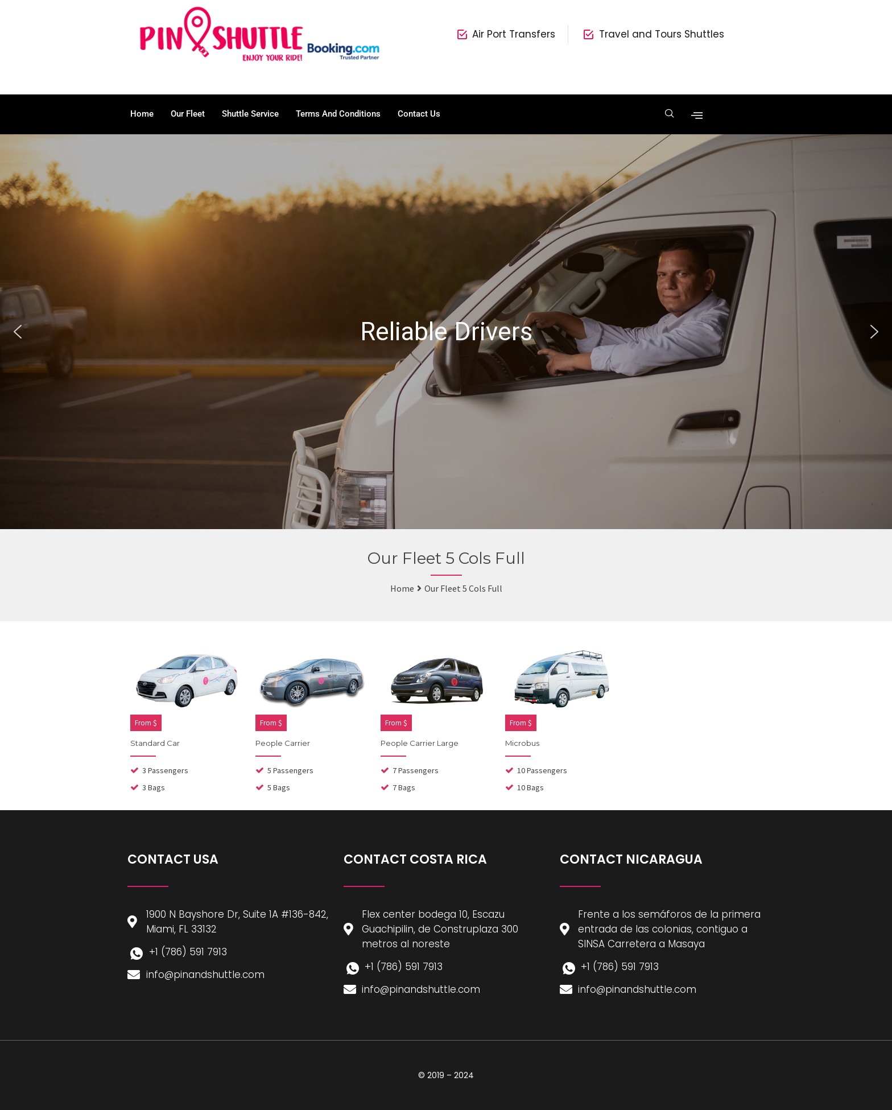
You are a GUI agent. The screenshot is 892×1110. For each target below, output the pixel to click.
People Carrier (282, 743)
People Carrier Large (420, 743)
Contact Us (419, 114)
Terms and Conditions (338, 114)
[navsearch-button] (668, 114)
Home (142, 114)
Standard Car (155, 743)
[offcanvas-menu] (694, 114)
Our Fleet (188, 114)
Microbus (522, 743)
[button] (18, 332)
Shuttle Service (250, 114)
